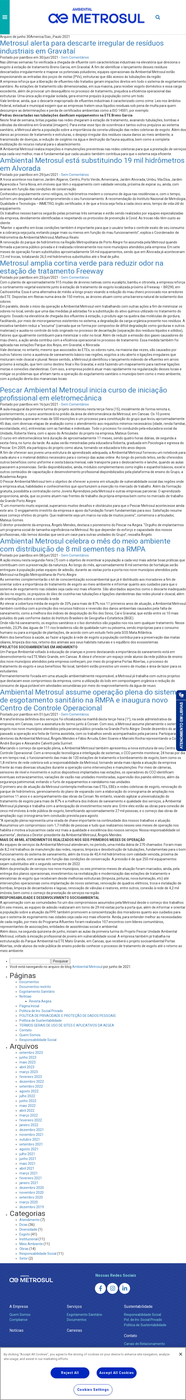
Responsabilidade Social (37, 1040)
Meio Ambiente (31, 1244)
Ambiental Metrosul (87, 967)
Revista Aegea (40, 1001)
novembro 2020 (31, 1192)
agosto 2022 (29, 1091)
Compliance (18, 1320)
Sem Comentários (75, 57)
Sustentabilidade (138, 1306)
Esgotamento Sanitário (37, 991)
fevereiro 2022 (30, 1120)
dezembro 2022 (31, 1081)
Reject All (70, 1373)
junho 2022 (27, 1101)
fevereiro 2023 (30, 1077)
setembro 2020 (31, 1197)
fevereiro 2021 (30, 1178)
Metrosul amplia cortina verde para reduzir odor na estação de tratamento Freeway (81, 267)
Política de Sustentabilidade (40, 1020)
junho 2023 (27, 1057)
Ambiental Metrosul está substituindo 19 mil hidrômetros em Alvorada (92, 164)
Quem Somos (29, 1035)
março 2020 (28, 1202)
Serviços (74, 1306)
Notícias (25, 996)
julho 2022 (27, 1096)
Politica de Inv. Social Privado (41, 1011)
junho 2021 (27, 1159)
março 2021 (28, 1173)
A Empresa (18, 1306)
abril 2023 (26, 1067)
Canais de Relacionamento (144, 1344)
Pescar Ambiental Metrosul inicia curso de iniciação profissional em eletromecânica (83, 394)
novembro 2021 (31, 1135)
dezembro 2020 (31, 1188)
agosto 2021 (29, 1149)
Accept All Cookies (116, 1373)
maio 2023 (27, 1062)
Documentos (29, 982)
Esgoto (24, 1234)
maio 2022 (27, 1106)
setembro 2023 (31, 1053)
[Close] (180, 1354)
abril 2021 (26, 1168)
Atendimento (29, 1220)
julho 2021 (27, 1154)
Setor (23, 1258)
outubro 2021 (29, 1139)
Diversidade (28, 1229)
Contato (25, 1030)
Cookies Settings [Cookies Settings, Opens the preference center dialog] (93, 1390)
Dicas (23, 1225)
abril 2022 (26, 1110)
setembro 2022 (31, 1086)
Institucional (28, 1239)
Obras (24, 1249)
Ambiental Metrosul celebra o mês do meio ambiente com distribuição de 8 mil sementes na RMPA (85, 545)
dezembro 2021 (31, 1130)
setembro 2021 (31, 1144)
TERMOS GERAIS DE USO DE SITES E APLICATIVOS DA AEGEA (66, 1025)
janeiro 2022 (28, 1125)
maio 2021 (27, 1164)
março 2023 (28, 1072)
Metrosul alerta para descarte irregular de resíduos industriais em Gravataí (82, 47)
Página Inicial (29, 1006)
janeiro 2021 (28, 1183)
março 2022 (28, 1115)
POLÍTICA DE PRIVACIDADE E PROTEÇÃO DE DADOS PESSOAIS (67, 1016)
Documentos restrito (35, 987)
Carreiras (74, 1330)
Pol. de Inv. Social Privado (143, 1320)
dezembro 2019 (31, 1207)
